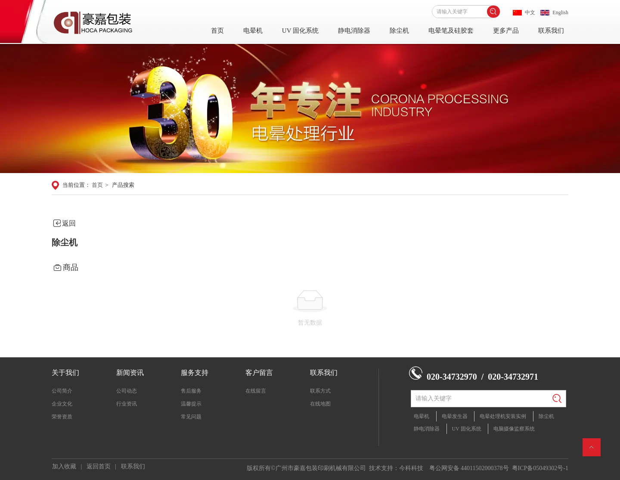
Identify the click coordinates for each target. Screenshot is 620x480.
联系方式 (320, 391)
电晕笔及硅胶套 (451, 30)
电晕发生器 (455, 416)
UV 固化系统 (300, 30)
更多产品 (506, 30)
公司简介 (62, 391)
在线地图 (320, 404)
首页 (217, 30)
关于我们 (65, 372)
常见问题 (191, 417)
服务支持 (194, 372)
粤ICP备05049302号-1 (540, 468)
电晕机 (253, 30)
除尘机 (399, 30)
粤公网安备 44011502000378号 (469, 468)
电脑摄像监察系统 (514, 429)
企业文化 (62, 404)
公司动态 (126, 391)
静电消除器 (354, 30)
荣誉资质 (62, 417)
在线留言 (255, 391)
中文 (530, 12)
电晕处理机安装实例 (503, 416)
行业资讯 (126, 404)
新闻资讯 (130, 372)
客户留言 (259, 372)
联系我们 (551, 30)
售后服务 (191, 391)
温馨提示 (191, 404)
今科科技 (411, 468)
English (560, 12)
